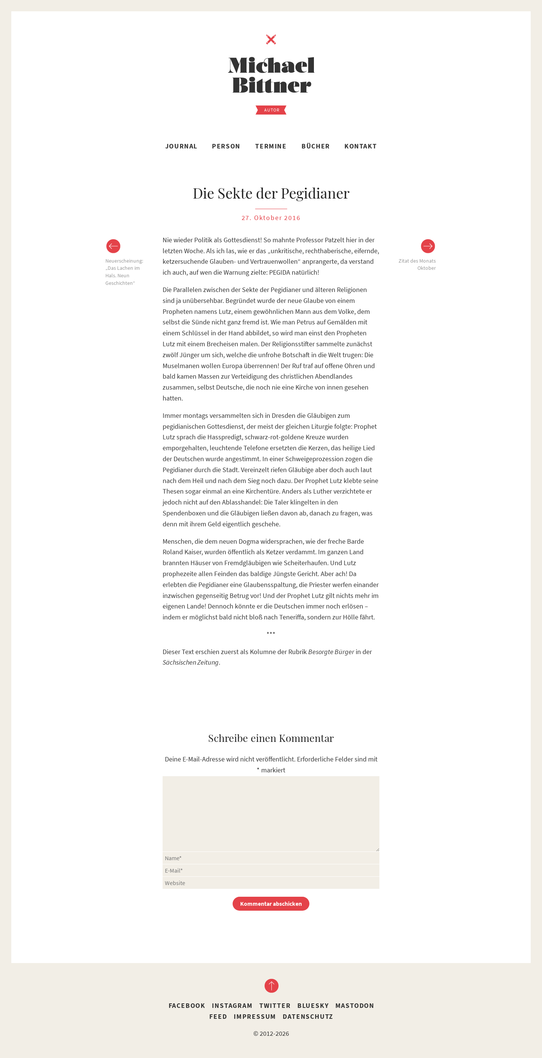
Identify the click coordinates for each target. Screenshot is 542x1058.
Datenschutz (308, 1016)
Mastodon (355, 1005)
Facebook (187, 1005)
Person (226, 146)
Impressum (255, 1016)
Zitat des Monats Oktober (417, 264)
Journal (181, 146)
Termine (270, 146)
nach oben (271, 985)
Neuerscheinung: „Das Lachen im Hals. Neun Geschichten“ (124, 271)
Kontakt (360, 146)
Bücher (315, 146)
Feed (218, 1016)
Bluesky (313, 1005)
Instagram (232, 1005)
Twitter (275, 1005)
